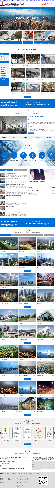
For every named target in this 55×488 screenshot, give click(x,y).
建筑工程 (18, 478)
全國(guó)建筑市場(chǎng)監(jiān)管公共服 (11, 473)
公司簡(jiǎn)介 (5, 137)
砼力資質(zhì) (16, 137)
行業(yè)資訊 (10, 479)
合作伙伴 (27, 137)
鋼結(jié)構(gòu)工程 (20, 485)
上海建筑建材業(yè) (25, 473)
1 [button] (26, 28)
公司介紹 (1, 478)
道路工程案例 (27, 482)
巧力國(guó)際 (20, 473)
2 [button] (28, 28)
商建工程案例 (27, 479)
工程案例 (38, 137)
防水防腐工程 (19, 486)
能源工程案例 (27, 478)
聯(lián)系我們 (2, 482)
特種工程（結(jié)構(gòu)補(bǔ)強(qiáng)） (21, 480)
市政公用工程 (19, 482)
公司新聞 (9, 478)
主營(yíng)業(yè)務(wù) (17, 8)
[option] (27, 19)
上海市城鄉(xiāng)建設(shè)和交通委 (34, 473)
